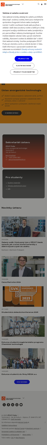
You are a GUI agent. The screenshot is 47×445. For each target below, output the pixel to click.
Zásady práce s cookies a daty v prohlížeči (25, 52)
